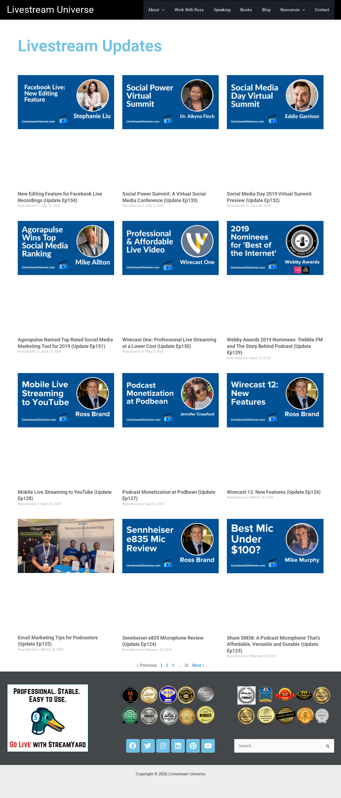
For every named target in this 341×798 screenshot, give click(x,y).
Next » (198, 665)
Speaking (230, 9)
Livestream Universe (50, 9)
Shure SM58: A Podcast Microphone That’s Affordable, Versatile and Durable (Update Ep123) (273, 644)
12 (186, 665)
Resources (295, 9)
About (168, 9)
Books (253, 9)
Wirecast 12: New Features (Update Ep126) (274, 492)
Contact (323, 9)
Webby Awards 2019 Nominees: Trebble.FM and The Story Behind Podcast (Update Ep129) (275, 346)
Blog (271, 9)
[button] (173, 9)
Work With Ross (199, 9)
